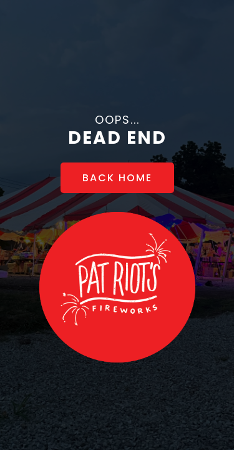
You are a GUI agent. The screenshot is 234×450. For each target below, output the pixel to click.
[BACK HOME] (117, 177)
